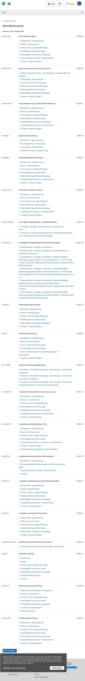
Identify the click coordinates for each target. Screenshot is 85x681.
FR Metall (6, 243)
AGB (37, 674)
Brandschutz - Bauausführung (32, 41)
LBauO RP (6, 424)
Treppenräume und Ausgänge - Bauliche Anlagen (39, 449)
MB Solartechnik (9, 542)
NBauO (5, 586)
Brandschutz (26, 558)
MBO (4, 553)
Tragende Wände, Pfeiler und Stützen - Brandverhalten (41, 442)
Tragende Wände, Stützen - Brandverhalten (37, 58)
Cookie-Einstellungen (41, 677)
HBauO (5, 305)
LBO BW (6, 456)
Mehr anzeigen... (10, 651)
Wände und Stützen (28, 611)
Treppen (24, 474)
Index (3, 13)
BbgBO (5, 157)
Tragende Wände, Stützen (30, 575)
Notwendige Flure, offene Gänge (33, 51)
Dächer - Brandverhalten (30, 44)
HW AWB (6, 365)
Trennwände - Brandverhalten (32, 147)
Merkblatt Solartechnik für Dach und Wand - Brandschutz (42, 546)
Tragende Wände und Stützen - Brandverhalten (38, 470)
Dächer (23, 561)
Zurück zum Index (9, 21)
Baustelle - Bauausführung (31, 309)
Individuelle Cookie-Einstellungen (14, 668)
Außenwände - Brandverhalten (32, 79)
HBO (4, 333)
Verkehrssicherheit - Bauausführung (34, 150)
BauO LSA (6, 68)
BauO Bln (6, 36)
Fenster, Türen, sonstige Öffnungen (34, 48)
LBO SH (5, 481)
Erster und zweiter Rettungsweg (33, 82)
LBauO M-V (7, 392)
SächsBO (6, 618)
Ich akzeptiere (57, 668)
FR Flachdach (8, 222)
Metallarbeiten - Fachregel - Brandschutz (36, 247)
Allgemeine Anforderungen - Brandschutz (36, 590)
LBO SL (5, 513)
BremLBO (6, 190)
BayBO (5, 136)
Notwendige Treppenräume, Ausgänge (35, 54)
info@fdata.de (13, 674)
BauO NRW (7, 103)
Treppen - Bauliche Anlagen (31, 61)
